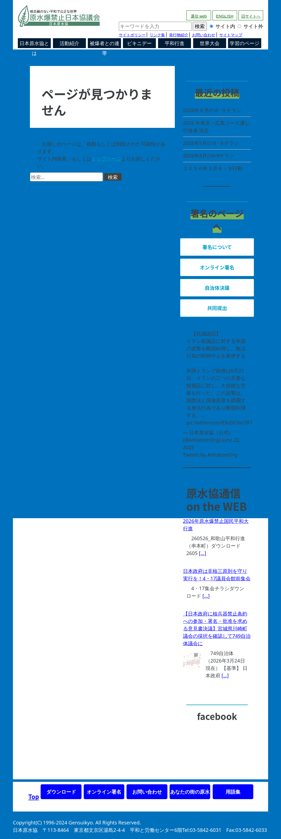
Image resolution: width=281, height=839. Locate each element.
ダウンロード (61, 791)
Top (33, 796)
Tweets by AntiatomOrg (210, 454)
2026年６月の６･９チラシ (212, 110)
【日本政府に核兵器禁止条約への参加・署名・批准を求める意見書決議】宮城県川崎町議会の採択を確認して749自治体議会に (217, 628)
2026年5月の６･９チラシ (211, 143)
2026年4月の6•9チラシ (208, 155)
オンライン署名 (104, 791)
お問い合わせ (203, 35)
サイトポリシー (132, 35)
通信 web (199, 16)
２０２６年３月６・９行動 (212, 168)
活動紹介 (69, 43)
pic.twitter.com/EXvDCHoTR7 (219, 422)
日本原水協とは (34, 44)
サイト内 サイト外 (191, 26)
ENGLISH (224, 16)
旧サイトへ (250, 16)
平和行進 (174, 43)
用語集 (233, 791)
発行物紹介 (178, 35)
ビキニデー (139, 43)
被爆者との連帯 (104, 44)
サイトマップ (230, 35)
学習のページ (244, 43)
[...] (202, 553)
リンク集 (157, 35)
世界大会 (210, 43)
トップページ (106, 158)
